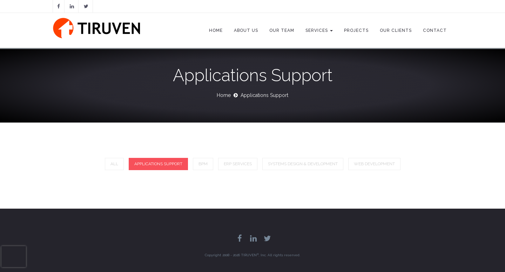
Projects (356, 30)
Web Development (374, 163)
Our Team (281, 30)
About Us (246, 30)
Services (319, 30)
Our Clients (396, 30)
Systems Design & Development (303, 163)
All (114, 163)
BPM (203, 163)
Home (216, 30)
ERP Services (238, 163)
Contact (435, 30)
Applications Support (158, 163)
